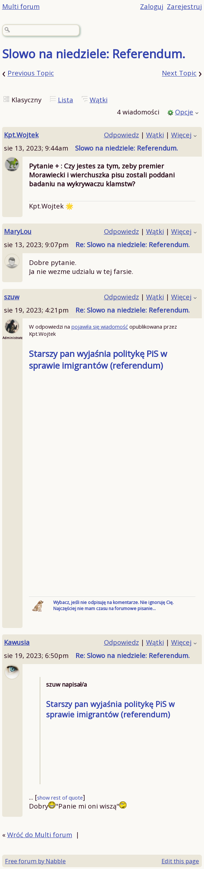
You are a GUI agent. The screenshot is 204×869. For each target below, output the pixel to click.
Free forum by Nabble (35, 861)
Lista (65, 99)
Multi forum (21, 6)
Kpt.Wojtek (21, 134)
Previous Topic (31, 73)
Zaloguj (151, 6)
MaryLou (17, 231)
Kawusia (17, 642)
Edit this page (180, 861)
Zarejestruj (184, 6)
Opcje (184, 111)
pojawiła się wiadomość (99, 326)
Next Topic (179, 73)
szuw (11, 296)
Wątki (99, 99)
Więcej (181, 134)
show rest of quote (60, 797)
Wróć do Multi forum (39, 834)
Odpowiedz (121, 134)
